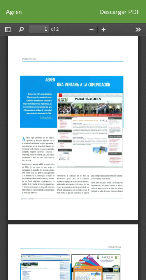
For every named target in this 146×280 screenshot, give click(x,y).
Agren (14, 11)
